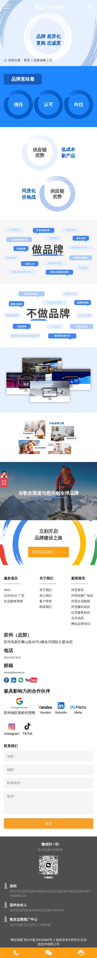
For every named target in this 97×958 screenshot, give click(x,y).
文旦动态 (77, 618)
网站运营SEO (80, 623)
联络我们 (45, 607)
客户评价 (45, 601)
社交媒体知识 (80, 612)
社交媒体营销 (13, 601)
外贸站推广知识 (82, 595)
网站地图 (16, 940)
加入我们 (45, 595)
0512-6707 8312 (12, 657)
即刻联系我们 (48, 552)
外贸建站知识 (80, 607)
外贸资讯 (77, 590)
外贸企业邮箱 (80, 601)
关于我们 (45, 590)
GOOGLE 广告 (14, 595)
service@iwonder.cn (14, 672)
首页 (27, 60)
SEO (7, 590)
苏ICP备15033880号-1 (39, 940)
